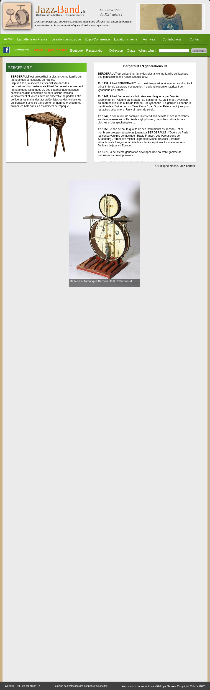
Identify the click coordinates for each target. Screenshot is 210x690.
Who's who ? (147, 51)
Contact (195, 39)
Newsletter (21, 50)
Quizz (131, 50)
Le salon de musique (66, 39)
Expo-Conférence (97, 39)
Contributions (171, 39)
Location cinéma (125, 39)
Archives (149, 39)
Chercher (199, 50)
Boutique (76, 50)
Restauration (95, 50)
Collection (116, 50)
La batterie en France (32, 39)
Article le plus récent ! (50, 50)
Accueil (9, 39)
